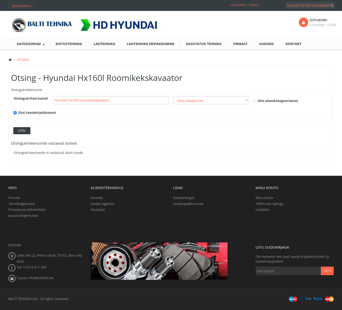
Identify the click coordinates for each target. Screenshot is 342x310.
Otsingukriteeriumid (26, 90)
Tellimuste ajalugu (270, 203)
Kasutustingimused (23, 215)
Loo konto (238, 5)
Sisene (254, 5)
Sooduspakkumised (188, 203)
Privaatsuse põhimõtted (26, 209)
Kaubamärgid (183, 197)
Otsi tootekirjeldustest (35, 112)
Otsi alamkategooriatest (275, 100)
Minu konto (264, 197)
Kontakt (97, 197)
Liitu (327, 271)
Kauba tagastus (102, 203)
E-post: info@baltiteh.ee (35, 278)
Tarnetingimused (21, 203)
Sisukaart (98, 209)
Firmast (14, 197)
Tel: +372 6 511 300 (31, 267)
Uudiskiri (262, 209)
